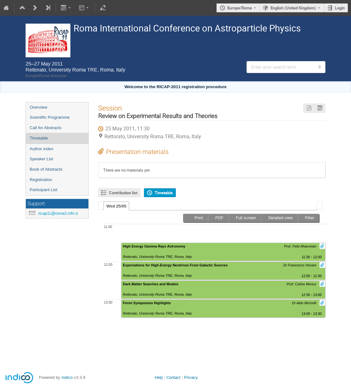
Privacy (191, 377)
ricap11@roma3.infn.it (58, 213)
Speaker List (41, 159)
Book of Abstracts (46, 169)
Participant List (43, 189)
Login (340, 8)
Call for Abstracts (46, 127)
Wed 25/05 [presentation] (116, 206)
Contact (173, 377)
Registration (41, 179)
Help (159, 377)
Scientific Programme (50, 117)
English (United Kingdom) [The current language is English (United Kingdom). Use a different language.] (293, 8)
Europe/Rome (239, 8)
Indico (67, 377)
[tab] (116, 206)
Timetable (39, 138)
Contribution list (123, 193)
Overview (38, 107)
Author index (41, 148)
